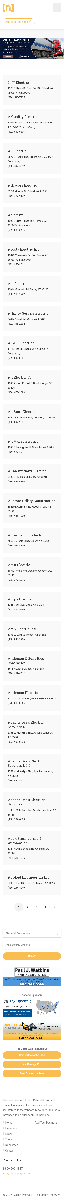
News (8, 1133)
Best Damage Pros (32, 1064)
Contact (9, 1150)
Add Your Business (18, 21)
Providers (11, 1128)
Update (32, 956)
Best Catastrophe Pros (32, 1055)
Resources (11, 1145)
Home (8, 1122)
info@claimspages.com (17, 1173)
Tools (8, 1139)
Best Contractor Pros (32, 1073)
